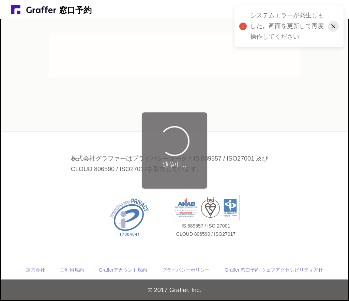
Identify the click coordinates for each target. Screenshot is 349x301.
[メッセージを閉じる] (333, 26)
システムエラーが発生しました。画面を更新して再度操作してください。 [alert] (289, 29)
